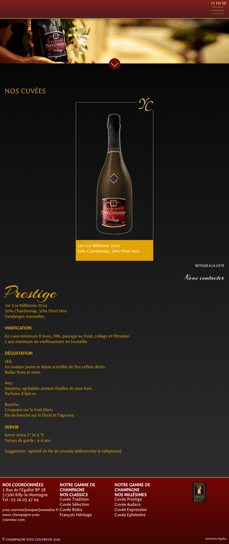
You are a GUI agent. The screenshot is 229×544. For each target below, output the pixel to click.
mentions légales (216, 538)
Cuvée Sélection (74, 504)
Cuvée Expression (131, 509)
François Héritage (76, 515)
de (224, 3)
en (218, 3)
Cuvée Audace (128, 504)
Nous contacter (204, 277)
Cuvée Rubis (71, 509)
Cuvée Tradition (74, 499)
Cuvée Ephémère (130, 515)
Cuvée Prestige (128, 499)
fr (213, 3)
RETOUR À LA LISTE (209, 266)
